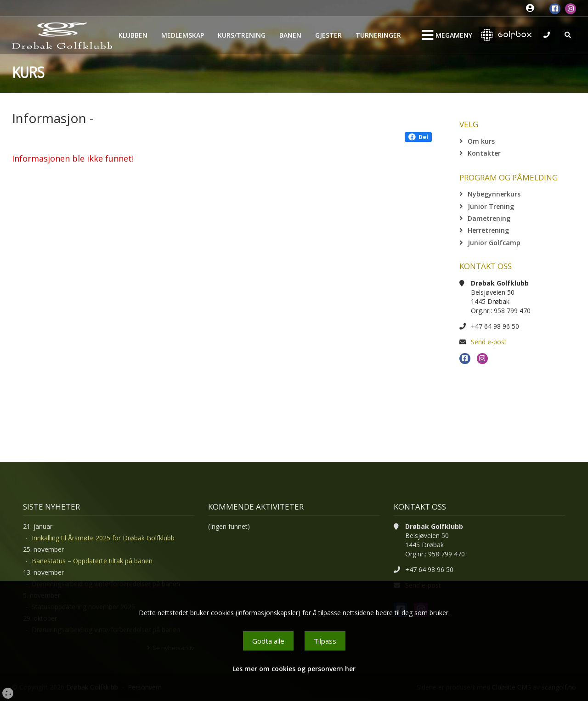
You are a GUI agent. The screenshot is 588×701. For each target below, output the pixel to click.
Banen (290, 35)
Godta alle (268, 640)
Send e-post (489, 341)
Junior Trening (491, 206)
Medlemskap (182, 35)
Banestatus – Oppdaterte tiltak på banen (92, 560)
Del (418, 137)
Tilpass (325, 640)
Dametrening (489, 218)
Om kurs (481, 141)
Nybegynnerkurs (494, 194)
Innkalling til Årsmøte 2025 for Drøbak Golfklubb (103, 537)
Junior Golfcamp (494, 242)
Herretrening (488, 230)
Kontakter (484, 153)
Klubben (133, 35)
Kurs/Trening (242, 35)
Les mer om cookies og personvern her (294, 668)
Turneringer (378, 35)
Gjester (328, 35)
